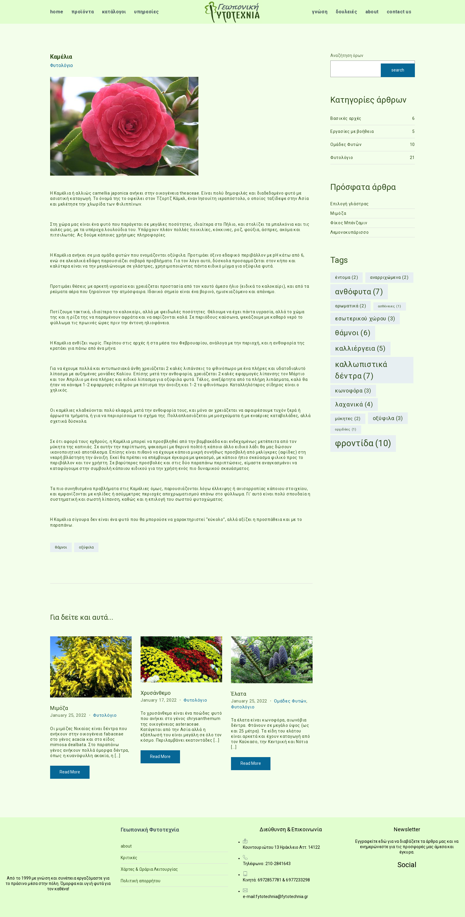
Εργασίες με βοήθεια (352, 131)
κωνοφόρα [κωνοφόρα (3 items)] (353, 391)
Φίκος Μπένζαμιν (348, 222)
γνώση (319, 12)
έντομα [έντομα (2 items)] (346, 277)
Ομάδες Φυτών (290, 701)
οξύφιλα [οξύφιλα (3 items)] (388, 418)
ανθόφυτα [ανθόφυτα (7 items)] (359, 292)
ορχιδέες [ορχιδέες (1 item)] (345, 429)
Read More (70, 772)
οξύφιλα (86, 547)
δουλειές (346, 12)
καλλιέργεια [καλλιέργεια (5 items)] (360, 349)
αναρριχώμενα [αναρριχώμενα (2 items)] (389, 277)
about (372, 12)
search (397, 70)
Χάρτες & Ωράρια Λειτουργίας (149, 869)
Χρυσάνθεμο (156, 693)
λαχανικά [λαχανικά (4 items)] (354, 404)
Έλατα (238, 694)
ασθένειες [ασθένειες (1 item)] (389, 306)
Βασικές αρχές (346, 118)
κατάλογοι (114, 12)
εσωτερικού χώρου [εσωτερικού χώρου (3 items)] (365, 318)
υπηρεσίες (146, 12)
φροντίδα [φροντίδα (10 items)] (363, 443)
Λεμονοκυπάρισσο (349, 232)
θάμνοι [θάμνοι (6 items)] (352, 333)
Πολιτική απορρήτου (140, 880)
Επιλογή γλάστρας (349, 203)
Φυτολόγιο (61, 65)
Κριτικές (129, 857)
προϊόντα (82, 12)
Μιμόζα (59, 708)
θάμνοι (61, 547)
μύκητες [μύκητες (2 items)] (348, 418)
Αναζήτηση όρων (346, 55)
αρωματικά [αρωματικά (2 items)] (350, 306)
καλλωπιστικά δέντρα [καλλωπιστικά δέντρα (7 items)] (361, 371)
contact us (399, 12)
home (56, 12)
